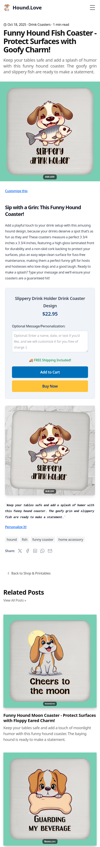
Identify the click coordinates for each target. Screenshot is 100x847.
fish (24, 539)
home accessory (70, 539)
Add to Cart (50, 372)
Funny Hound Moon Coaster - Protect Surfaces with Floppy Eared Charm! (49, 718)
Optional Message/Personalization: (38, 326)
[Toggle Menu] (92, 8)
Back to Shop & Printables (28, 573)
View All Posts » (14, 600)
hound (12, 539)
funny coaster (42, 539)
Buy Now (50, 386)
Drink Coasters (40, 24)
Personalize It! (15, 527)
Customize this (16, 191)
